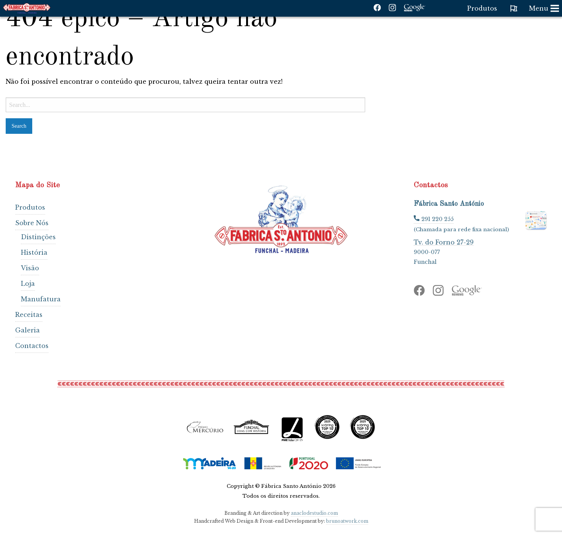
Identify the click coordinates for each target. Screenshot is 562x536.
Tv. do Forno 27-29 (444, 242)
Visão (30, 268)
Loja (28, 283)
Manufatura (41, 299)
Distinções (38, 237)
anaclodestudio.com (314, 513)
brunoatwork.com (347, 521)
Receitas (28, 314)
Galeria (27, 330)
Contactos (32, 345)
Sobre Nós (32, 223)
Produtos (30, 207)
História (34, 252)
